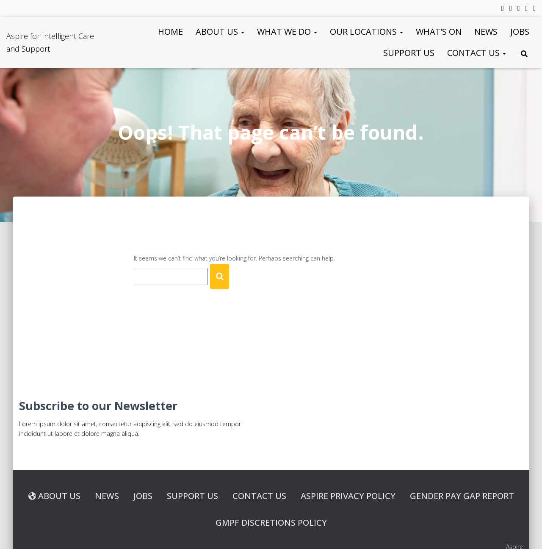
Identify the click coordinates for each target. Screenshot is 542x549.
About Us (220, 31)
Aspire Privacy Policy (348, 496)
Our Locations (366, 31)
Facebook (502, 9)
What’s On (439, 31)
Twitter (510, 9)
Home (170, 31)
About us (54, 496)
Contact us (476, 52)
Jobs (519, 31)
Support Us (408, 52)
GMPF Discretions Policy (271, 522)
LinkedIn (518, 9)
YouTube (526, 9)
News (486, 31)
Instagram (534, 9)
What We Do (287, 31)
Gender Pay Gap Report (462, 496)
